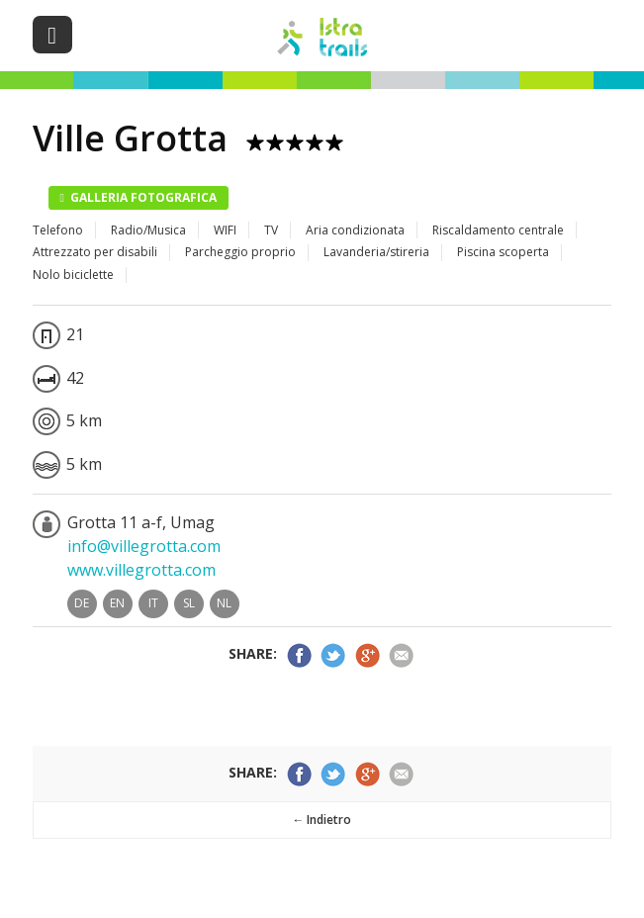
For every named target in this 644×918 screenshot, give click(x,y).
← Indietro (321, 819)
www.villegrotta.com (141, 570)
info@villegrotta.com (144, 546)
